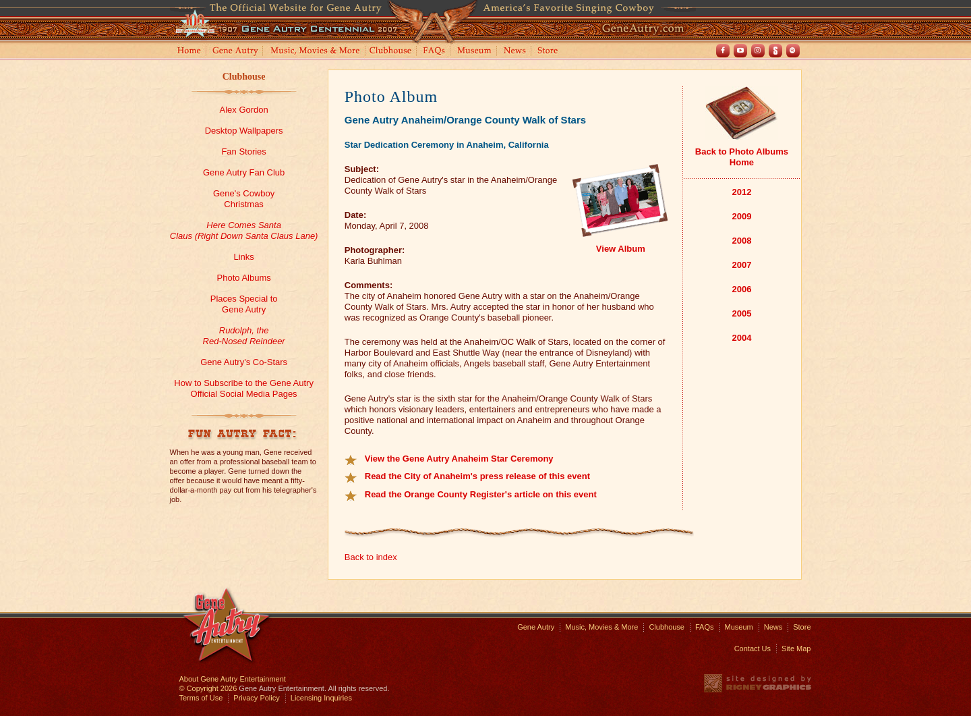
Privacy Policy (256, 698)
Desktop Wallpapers (244, 131)
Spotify (793, 50)
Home (188, 51)
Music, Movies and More (315, 51)
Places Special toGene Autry (244, 304)
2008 (741, 241)
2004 (741, 338)
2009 (741, 216)
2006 (741, 289)
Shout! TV (775, 50)
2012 (741, 192)
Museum (475, 51)
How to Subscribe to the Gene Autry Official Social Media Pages (244, 388)
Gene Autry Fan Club (244, 172)
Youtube (740, 50)
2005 (741, 313)
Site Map (796, 648)
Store (550, 51)
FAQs (434, 51)
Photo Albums (244, 278)
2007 (741, 265)
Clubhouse (391, 51)
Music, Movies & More (601, 627)
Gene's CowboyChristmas (243, 198)
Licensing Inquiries (321, 698)
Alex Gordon (243, 110)
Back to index (371, 557)
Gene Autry (235, 51)
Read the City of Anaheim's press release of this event (477, 476)
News (515, 51)
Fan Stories (243, 151)
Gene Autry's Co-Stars (243, 362)
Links (243, 257)
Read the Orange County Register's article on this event (481, 494)
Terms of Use (201, 698)
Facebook (723, 50)
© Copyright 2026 (208, 688)
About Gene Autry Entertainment (232, 679)
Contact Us (752, 648)
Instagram (758, 50)
